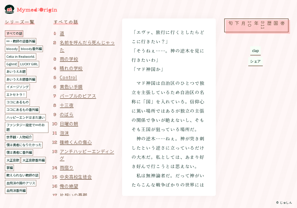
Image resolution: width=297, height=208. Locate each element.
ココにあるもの (18, 101)
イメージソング (18, 86)
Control (69, 77)
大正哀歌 (13, 164)
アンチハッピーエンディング (86, 155)
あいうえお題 (16, 71)
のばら (67, 114)
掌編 (37, 172)
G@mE (12, 63)
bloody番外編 (32, 48)
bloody (12, 48)
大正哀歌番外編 (18, 172)
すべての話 (14, 33)
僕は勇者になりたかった (25, 149)
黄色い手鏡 (72, 86)
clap (255, 50)
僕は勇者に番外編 (20, 157)
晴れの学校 (72, 68)
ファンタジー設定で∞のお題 (25, 132)
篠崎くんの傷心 (77, 142)
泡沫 (65, 132)
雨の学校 (69, 58)
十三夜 (67, 105)
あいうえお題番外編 (22, 79)
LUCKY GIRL (30, 63)
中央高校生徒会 (77, 177)
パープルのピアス (79, 95)
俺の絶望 (69, 186)
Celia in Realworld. (21, 56)
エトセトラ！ (16, 94)
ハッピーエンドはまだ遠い (25, 120)
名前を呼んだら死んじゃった (86, 46)
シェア (255, 62)
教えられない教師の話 (23, 180)
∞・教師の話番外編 (22, 40)
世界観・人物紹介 (20, 142)
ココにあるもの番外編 (23, 109)
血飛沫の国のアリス (22, 187)
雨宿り (67, 167)
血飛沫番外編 (16, 195)
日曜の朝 (69, 123)
